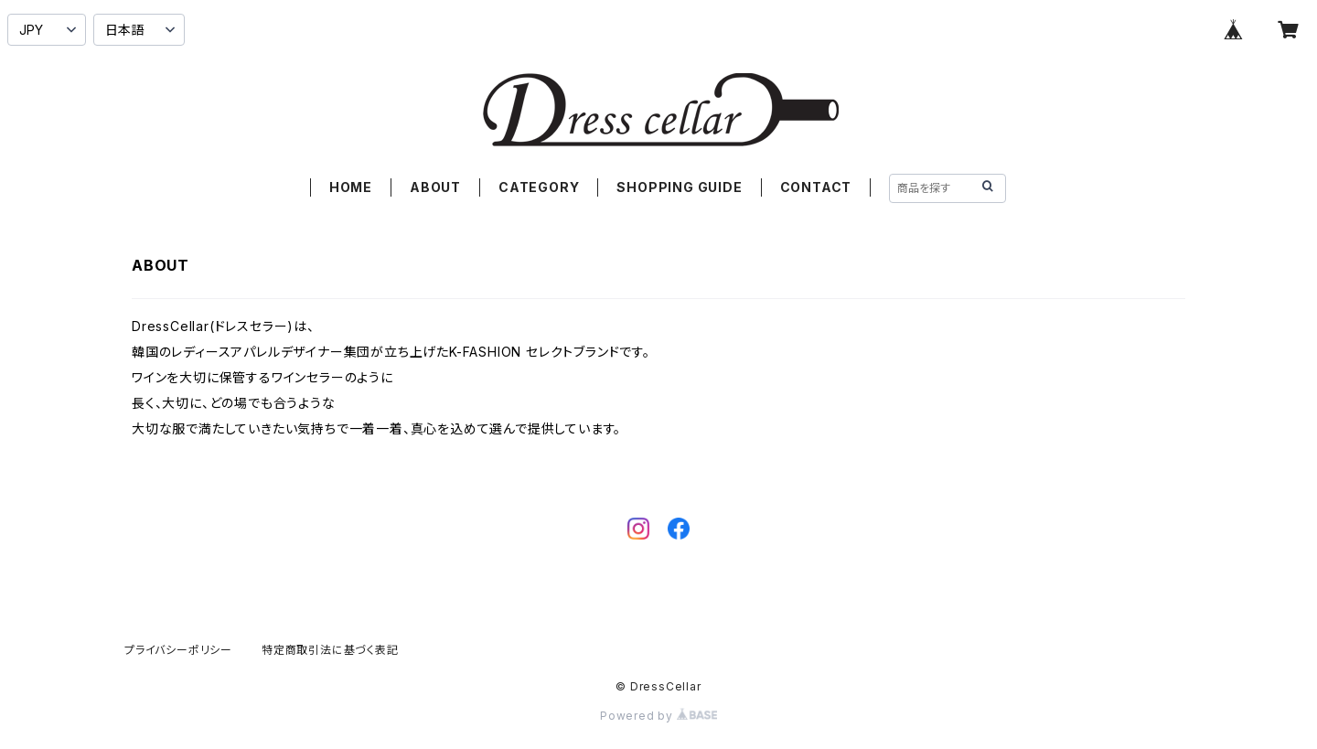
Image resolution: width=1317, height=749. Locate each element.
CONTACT (816, 187)
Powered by (658, 715)
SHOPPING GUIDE (679, 187)
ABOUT (435, 187)
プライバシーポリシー (178, 650)
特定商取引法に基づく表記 (330, 650)
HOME (350, 187)
